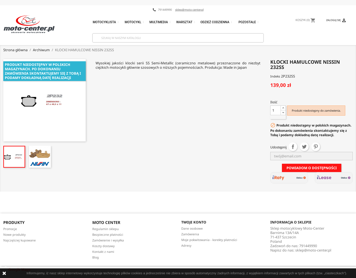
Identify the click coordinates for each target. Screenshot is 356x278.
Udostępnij (292, 146)
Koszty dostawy (103, 246)
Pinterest (315, 146)
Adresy (186, 245)
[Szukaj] (178, 37)
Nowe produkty (14, 234)
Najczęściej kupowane (19, 240)
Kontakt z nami (103, 252)
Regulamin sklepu (105, 229)
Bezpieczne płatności (107, 234)
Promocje (10, 229)
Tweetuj (304, 146)
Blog (95, 257)
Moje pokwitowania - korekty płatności (209, 240)
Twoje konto (193, 222)
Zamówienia (190, 234)
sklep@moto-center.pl (189, 10)
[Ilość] (275, 110)
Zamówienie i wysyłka (108, 240)
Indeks (275, 76)
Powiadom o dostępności (312, 167)
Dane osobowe (192, 228)
